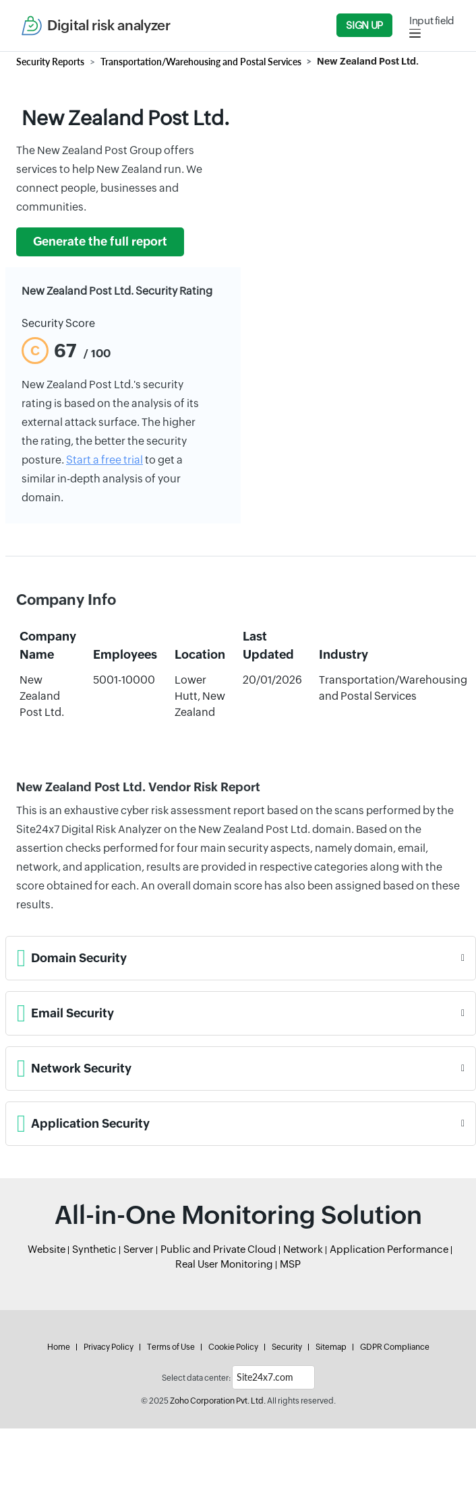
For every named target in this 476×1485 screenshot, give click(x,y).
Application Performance (389, 1249)
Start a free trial (104, 460)
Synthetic (94, 1249)
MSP (290, 1264)
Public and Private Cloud (218, 1249)
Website (46, 1249)
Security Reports (50, 61)
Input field (431, 20)
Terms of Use (171, 1347)
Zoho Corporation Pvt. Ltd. (218, 1401)
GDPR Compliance (394, 1347)
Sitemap (331, 1347)
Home (58, 1347)
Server (138, 1249)
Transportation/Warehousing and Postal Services (200, 61)
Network (303, 1249)
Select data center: (196, 1378)
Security (287, 1347)
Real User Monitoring (224, 1264)
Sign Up (364, 25)
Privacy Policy (108, 1347)
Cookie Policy (233, 1347)
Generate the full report (100, 241)
